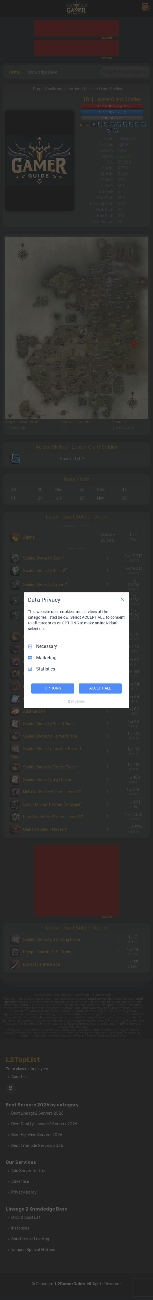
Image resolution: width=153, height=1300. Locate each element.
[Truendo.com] (76, 701)
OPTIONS (53, 688)
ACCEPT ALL (100, 688)
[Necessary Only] (122, 599)
